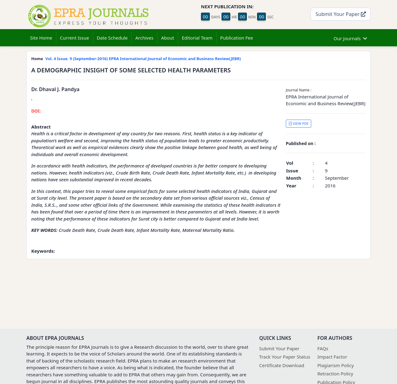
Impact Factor (332, 357)
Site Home (41, 38)
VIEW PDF (299, 123)
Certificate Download (281, 365)
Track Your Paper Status (284, 357)
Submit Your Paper (341, 13)
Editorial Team (197, 38)
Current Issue (74, 38)
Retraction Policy (335, 374)
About (167, 38)
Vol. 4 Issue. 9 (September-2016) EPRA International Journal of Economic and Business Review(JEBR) (143, 58)
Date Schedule (112, 38)
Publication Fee (236, 38)
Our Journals (350, 37)
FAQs (322, 348)
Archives (144, 38)
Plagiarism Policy (335, 365)
